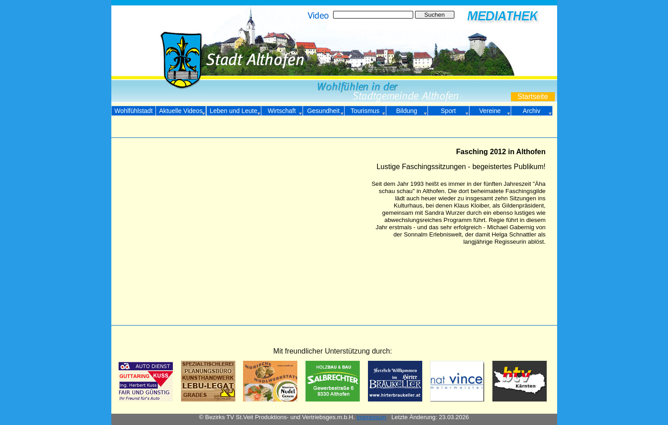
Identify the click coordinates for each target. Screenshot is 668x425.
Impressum (371, 417)
